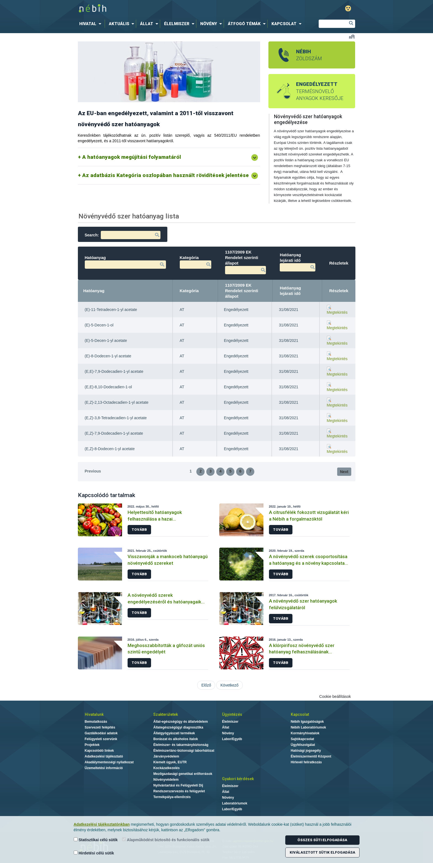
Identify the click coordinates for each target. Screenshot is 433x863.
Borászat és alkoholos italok (175, 739)
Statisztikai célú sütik (96, 839)
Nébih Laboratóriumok (308, 727)
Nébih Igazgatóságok (307, 722)
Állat (225, 727)
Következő (229, 685)
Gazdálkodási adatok (101, 733)
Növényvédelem (165, 780)
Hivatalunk (94, 714)
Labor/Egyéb (232, 739)
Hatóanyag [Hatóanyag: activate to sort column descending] (94, 290)
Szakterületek (165, 714)
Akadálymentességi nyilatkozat (109, 762)
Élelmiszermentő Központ (311, 756)
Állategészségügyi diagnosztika (178, 727)
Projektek (92, 745)
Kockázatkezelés (166, 768)
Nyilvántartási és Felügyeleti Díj (178, 785)
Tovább (139, 529)
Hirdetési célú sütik (94, 853)
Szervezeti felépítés (100, 727)
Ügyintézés (232, 714)
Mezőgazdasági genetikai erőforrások (182, 774)
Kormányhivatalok (305, 733)
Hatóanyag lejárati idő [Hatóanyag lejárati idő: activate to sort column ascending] (290, 291)
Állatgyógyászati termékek (174, 733)
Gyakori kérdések (238, 779)
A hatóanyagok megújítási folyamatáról (131, 157)
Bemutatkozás (96, 722)
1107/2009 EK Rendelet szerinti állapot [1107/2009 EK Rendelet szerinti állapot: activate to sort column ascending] (241, 291)
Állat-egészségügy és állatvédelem (180, 722)
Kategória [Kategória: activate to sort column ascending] (189, 290)
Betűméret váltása (351, 36)
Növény (228, 733)
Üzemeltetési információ (104, 768)
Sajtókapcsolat (302, 739)
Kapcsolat (300, 714)
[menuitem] (91, 24)
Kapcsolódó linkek (99, 751)
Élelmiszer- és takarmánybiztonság (180, 745)
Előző (206, 685)
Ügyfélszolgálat (303, 745)
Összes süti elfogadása (322, 840)
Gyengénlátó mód (348, 8)
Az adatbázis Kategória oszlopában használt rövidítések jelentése (165, 175)
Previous (93, 471)
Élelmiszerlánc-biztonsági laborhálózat (183, 751)
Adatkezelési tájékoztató (104, 756)
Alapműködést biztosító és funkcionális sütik (166, 839)
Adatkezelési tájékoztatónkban (102, 824)
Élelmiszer (230, 722)
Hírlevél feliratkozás (306, 762)
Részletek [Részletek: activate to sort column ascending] (338, 290)
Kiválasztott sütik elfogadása (322, 852)
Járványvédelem (166, 756)
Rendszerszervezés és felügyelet (179, 791)
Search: (122, 235)
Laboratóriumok (234, 803)
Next (344, 471)
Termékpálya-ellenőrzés (172, 797)
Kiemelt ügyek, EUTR (170, 762)
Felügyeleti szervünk (101, 739)
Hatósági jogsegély (306, 751)
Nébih (159, 9)
